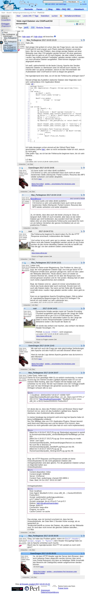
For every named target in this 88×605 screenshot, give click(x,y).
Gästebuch (79, 9)
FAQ (64, 9)
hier (43, 161)
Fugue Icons (63, 600)
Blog (49, 9)
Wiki (58, 9)
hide (24, 37)
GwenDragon (36, 210)
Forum (39, 9)
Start (3, 13)
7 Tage (35, 16)
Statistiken (45, 16)
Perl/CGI (40, 13)
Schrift (83, 4)
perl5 (26, 27)
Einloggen (5, 24)
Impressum (45, 602)
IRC (69, 9)
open (28, 37)
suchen (55, 16)
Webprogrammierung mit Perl (24, 13)
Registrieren (6, 26)
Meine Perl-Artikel (38, 195)
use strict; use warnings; (56, 4)
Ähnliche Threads (43, 27)
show (40, 37)
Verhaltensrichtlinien (72, 16)
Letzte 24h (27, 16)
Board (9, 13)
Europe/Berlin (6, 20)
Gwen (40, 190)
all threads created (35, 596)
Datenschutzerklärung (50, 604)
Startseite (28, 9)
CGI (32, 27)
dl (32, 84)
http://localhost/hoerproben (50, 410)
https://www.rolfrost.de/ (39, 264)
